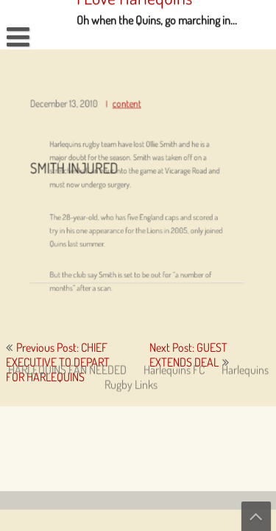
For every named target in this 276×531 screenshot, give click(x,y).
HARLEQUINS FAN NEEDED (67, 267)
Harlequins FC (174, 267)
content (127, 108)
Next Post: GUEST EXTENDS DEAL (188, 354)
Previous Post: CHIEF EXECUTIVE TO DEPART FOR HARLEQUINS (58, 362)
